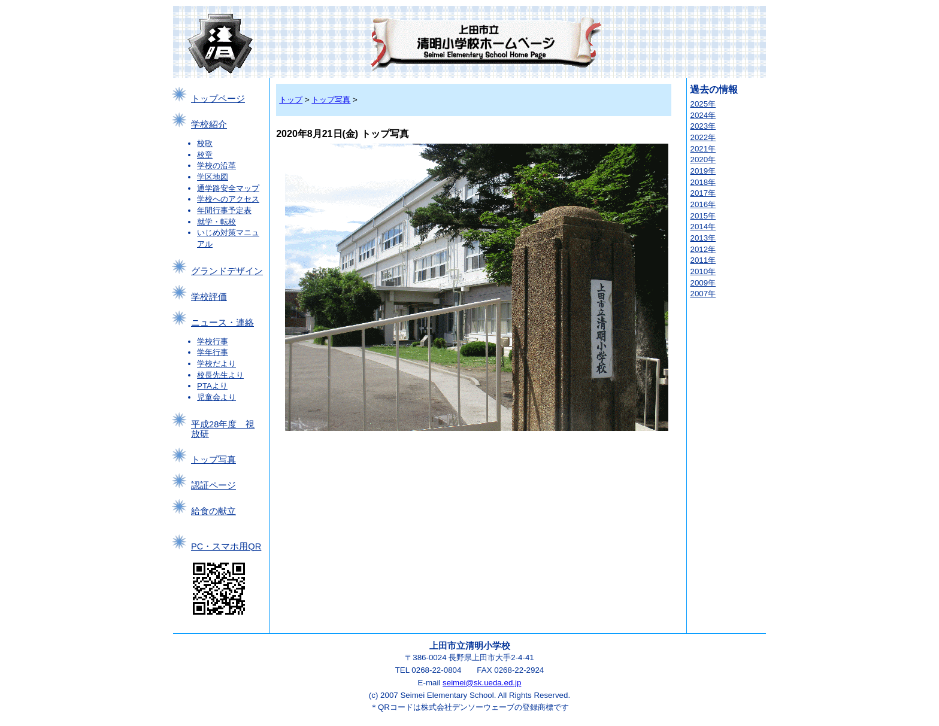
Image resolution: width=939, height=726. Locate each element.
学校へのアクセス (228, 199)
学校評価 (209, 297)
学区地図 (212, 176)
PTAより (212, 385)
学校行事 (212, 341)
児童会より (216, 397)
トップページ (218, 99)
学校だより (216, 363)
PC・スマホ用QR (226, 546)
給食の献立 (213, 511)
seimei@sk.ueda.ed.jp (482, 682)
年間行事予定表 (224, 210)
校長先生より (220, 374)
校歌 (205, 143)
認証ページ (213, 485)
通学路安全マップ (228, 188)
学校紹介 (209, 124)
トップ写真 (213, 459)
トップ (290, 99)
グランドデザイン (227, 271)
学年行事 (212, 352)
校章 (205, 154)
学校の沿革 (216, 165)
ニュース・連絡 (222, 322)
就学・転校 (216, 221)
